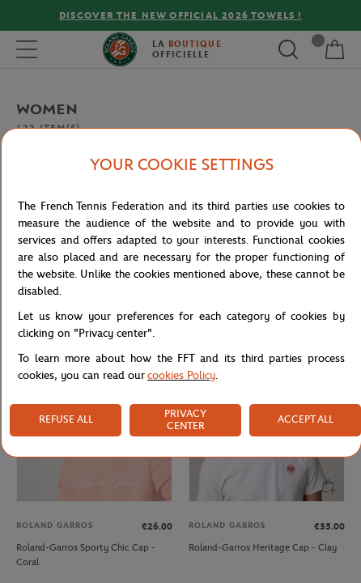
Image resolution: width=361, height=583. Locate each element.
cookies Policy (181, 375)
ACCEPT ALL (305, 419)
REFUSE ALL (66, 419)
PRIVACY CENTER (185, 419)
